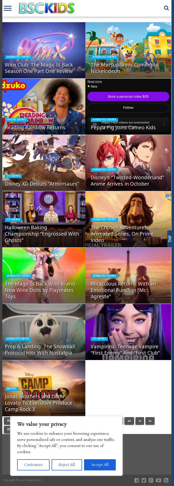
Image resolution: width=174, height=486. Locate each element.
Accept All (100, 464)
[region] (66, 446)
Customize (33, 464)
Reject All (67, 464)
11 (140, 421)
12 (150, 421)
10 (129, 421)
